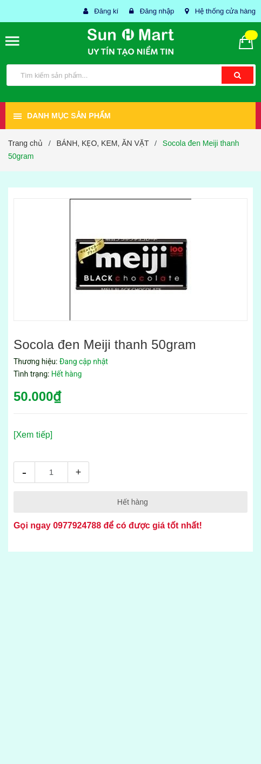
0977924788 (77, 525)
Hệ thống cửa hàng (225, 11)
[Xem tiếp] (33, 434)
